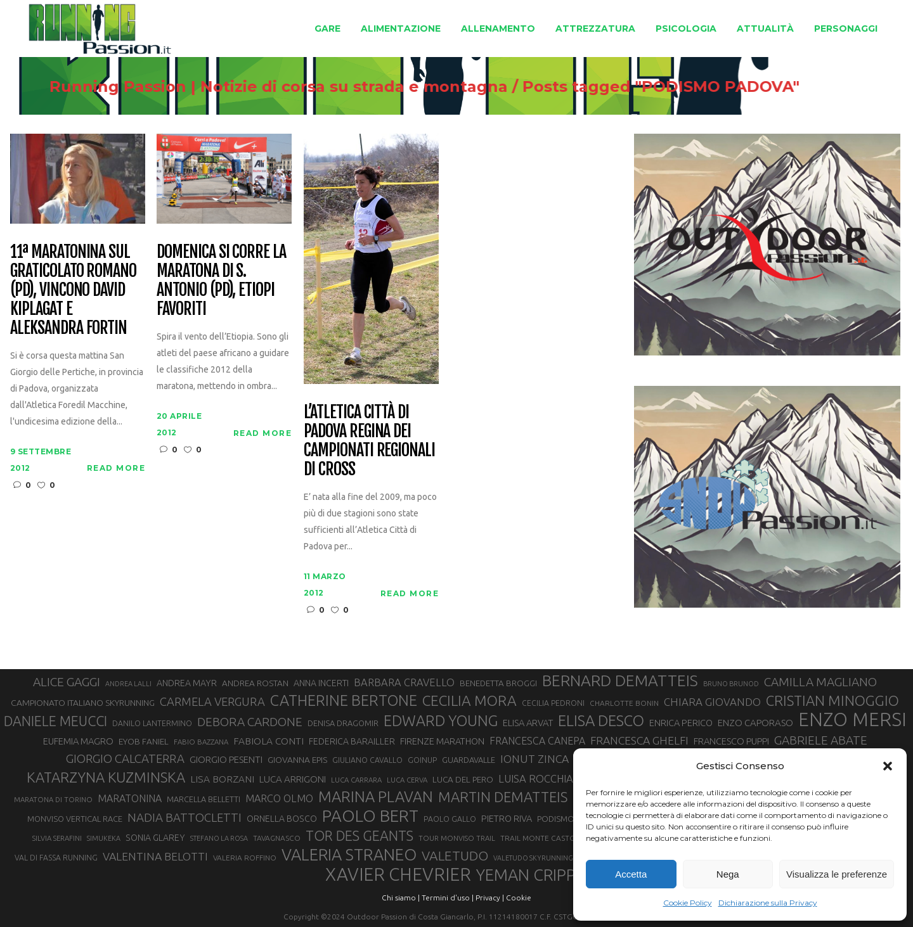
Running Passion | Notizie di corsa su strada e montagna (340, 86)
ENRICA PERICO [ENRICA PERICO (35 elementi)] (681, 722)
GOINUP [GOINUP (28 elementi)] (422, 760)
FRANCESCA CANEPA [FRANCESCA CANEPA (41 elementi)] (537, 740)
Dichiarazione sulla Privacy (767, 902)
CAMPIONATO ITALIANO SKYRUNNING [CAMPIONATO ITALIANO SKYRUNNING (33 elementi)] (83, 703)
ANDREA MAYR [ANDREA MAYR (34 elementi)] (187, 683)
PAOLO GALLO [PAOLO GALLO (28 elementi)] (450, 819)
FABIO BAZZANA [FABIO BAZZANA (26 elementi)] (201, 742)
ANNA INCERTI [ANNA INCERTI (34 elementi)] (321, 683)
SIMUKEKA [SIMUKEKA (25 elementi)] (103, 838)
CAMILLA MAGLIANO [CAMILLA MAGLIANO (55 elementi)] (820, 682)
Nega (727, 874)
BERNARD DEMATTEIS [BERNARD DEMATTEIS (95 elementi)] (620, 680)
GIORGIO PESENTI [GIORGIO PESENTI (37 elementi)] (226, 759)
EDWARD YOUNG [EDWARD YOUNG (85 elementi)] (441, 720)
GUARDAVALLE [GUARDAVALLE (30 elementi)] (468, 759)
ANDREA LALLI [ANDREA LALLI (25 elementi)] (128, 683)
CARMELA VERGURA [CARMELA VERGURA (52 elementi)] (212, 701)
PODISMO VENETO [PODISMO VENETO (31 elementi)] (572, 819)
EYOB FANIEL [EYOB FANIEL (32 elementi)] (144, 741)
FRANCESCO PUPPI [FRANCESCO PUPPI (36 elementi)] (731, 741)
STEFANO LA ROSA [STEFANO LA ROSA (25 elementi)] (219, 838)
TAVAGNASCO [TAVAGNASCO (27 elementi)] (277, 838)
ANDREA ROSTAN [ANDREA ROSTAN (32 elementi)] (255, 683)
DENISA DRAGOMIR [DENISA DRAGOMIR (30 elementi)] (343, 723)
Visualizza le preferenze (836, 874)
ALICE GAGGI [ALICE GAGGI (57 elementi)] (66, 682)
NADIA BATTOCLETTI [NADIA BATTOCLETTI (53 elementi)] (184, 817)
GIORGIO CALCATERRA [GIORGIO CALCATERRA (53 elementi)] (125, 758)
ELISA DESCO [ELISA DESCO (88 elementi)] (601, 721)
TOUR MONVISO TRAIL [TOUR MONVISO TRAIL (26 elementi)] (456, 838)
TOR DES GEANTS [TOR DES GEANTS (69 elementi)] (359, 835)
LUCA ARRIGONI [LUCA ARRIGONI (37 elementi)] (292, 779)
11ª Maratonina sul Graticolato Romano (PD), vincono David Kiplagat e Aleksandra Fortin (73, 290)
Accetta (631, 874)
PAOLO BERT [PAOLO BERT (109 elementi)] (370, 816)
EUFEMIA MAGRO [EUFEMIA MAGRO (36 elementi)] (78, 741)
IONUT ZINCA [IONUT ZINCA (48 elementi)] (534, 759)
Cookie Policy (687, 902)
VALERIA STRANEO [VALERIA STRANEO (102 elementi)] (349, 855)
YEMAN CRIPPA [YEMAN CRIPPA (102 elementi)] (530, 875)
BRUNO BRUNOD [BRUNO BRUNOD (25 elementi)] (731, 683)
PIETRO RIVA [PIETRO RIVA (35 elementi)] (506, 818)
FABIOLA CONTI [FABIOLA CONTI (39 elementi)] (268, 741)
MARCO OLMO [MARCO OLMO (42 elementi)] (279, 798)
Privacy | (490, 897)
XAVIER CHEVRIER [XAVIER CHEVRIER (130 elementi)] (398, 874)
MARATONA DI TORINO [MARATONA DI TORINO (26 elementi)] (53, 799)
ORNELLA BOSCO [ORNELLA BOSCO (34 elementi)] (282, 819)
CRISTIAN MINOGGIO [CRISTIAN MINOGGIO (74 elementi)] (832, 700)
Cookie (518, 897)
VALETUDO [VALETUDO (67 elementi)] (455, 855)
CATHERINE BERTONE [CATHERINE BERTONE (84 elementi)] (343, 700)
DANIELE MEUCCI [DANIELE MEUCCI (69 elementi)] (55, 721)
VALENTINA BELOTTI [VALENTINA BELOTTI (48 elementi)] (155, 856)
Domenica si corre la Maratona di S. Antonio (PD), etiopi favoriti (221, 281)
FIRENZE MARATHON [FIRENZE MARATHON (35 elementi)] (442, 741)
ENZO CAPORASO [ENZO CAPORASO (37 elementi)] (755, 722)
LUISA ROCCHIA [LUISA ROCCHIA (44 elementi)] (535, 778)
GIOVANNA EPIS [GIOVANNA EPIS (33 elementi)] (297, 760)
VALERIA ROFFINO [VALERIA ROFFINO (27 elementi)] (244, 857)
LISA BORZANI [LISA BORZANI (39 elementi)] (222, 779)
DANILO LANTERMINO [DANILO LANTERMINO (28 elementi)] (152, 723)
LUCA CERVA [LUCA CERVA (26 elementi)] (407, 780)
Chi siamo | (401, 897)
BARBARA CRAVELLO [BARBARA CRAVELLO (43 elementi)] (404, 682)
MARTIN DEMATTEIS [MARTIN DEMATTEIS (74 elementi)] (502, 797)
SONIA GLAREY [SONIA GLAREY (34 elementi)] (155, 838)
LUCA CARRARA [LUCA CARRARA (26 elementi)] (356, 780)
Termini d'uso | (448, 897)
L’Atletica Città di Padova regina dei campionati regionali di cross (369, 441)
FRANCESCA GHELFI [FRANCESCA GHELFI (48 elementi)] (639, 740)
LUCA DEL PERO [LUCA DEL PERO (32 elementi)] (462, 779)
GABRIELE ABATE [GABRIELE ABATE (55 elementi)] (820, 740)
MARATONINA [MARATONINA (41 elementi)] (130, 798)
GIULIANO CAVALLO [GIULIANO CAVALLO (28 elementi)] (367, 760)
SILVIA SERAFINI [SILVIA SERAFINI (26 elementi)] (57, 838)
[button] (887, 766)
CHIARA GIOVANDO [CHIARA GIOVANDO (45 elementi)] (712, 702)
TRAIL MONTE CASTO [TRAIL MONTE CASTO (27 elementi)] (538, 838)
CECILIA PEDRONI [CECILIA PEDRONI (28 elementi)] (553, 703)
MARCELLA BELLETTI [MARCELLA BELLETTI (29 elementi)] (203, 799)
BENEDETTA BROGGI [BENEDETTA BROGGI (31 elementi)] (498, 683)
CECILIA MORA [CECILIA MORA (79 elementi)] (469, 700)
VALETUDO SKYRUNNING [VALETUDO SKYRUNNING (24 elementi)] (533, 858)
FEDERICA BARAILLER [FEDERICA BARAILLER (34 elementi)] (352, 741)
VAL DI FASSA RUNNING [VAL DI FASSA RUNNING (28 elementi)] (56, 857)
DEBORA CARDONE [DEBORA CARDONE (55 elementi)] (249, 722)
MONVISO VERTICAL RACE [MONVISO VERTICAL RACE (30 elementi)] (74, 818)
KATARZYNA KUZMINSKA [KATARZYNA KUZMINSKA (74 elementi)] (106, 777)
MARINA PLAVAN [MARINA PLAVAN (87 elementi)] (375, 796)
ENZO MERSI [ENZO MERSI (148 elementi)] (852, 720)
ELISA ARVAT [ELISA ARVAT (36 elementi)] (528, 722)
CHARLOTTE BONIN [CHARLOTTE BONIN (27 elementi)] (624, 703)
